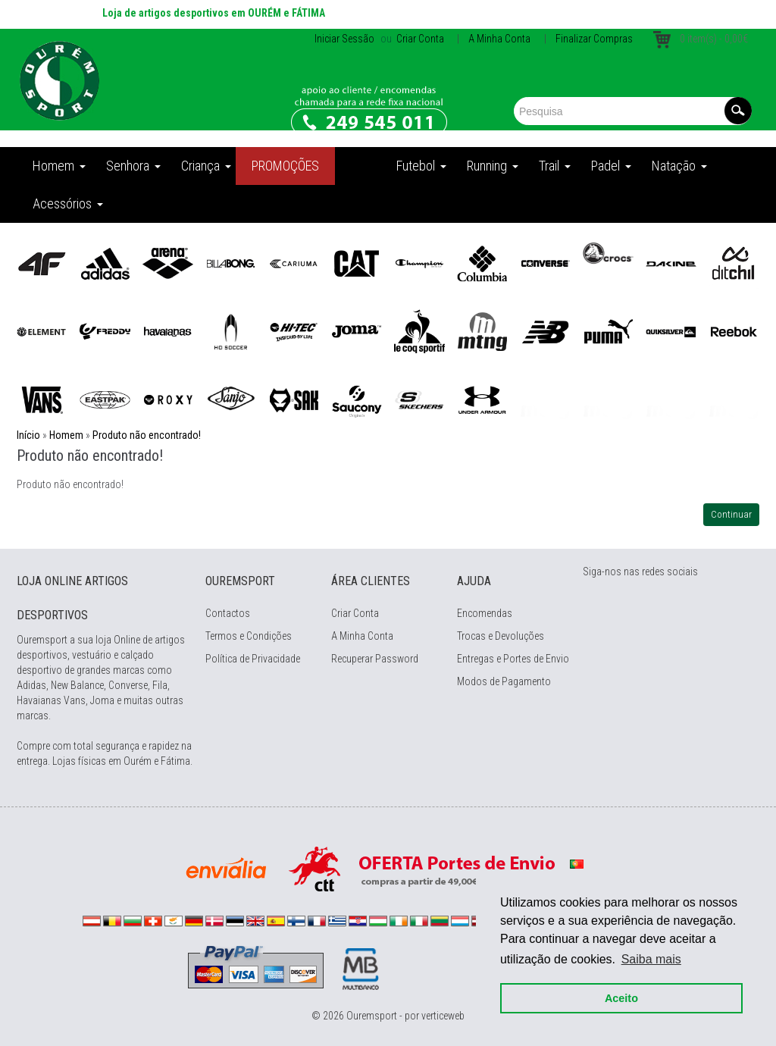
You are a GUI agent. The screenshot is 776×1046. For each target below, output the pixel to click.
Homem (66, 435)
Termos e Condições (248, 636)
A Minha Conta (499, 39)
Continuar (731, 514)
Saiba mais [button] (648, 955)
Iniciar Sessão (344, 39)
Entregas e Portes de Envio (513, 659)
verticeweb (443, 1016)
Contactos (227, 613)
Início (28, 435)
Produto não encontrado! (146, 435)
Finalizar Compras (594, 39)
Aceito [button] (618, 994)
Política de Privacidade (252, 659)
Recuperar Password (374, 659)
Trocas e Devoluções (500, 636)
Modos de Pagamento (504, 681)
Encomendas (484, 613)
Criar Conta (419, 39)
